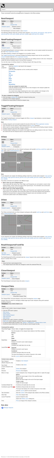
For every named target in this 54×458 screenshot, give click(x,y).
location (22, 389)
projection (15, 63)
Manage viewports (8, 404)
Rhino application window (12, 48)
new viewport (24, 358)
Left (10, 74)
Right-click (5, 318)
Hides (17, 392)
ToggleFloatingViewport (9, 52)
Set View (4, 250)
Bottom (11, 72)
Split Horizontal (7, 313)
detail (25, 362)
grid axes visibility (24, 31)
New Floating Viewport (8, 312)
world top (38, 146)
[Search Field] (27, 7)
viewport (25, 28)
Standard (4, 142)
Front (10, 77)
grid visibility (16, 31)
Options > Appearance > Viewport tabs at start (34, 319)
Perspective (12, 68)
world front (43, 146)
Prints (17, 397)
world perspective (14, 147)
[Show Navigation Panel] (52, 3)
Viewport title (13, 21)
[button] (51, 7)
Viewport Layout (6, 23)
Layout (32, 122)
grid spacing (41, 29)
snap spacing (34, 29)
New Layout (6, 309)
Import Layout (6, 310)
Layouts (18, 353)
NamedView (12, 81)
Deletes (18, 365)
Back (10, 79)
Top (10, 70)
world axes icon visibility (37, 31)
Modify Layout (25, 395)
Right (10, 76)
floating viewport (12, 116)
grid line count (8, 31)
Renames (18, 367)
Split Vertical (6, 315)
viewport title (14, 94)
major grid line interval (13, 174)
